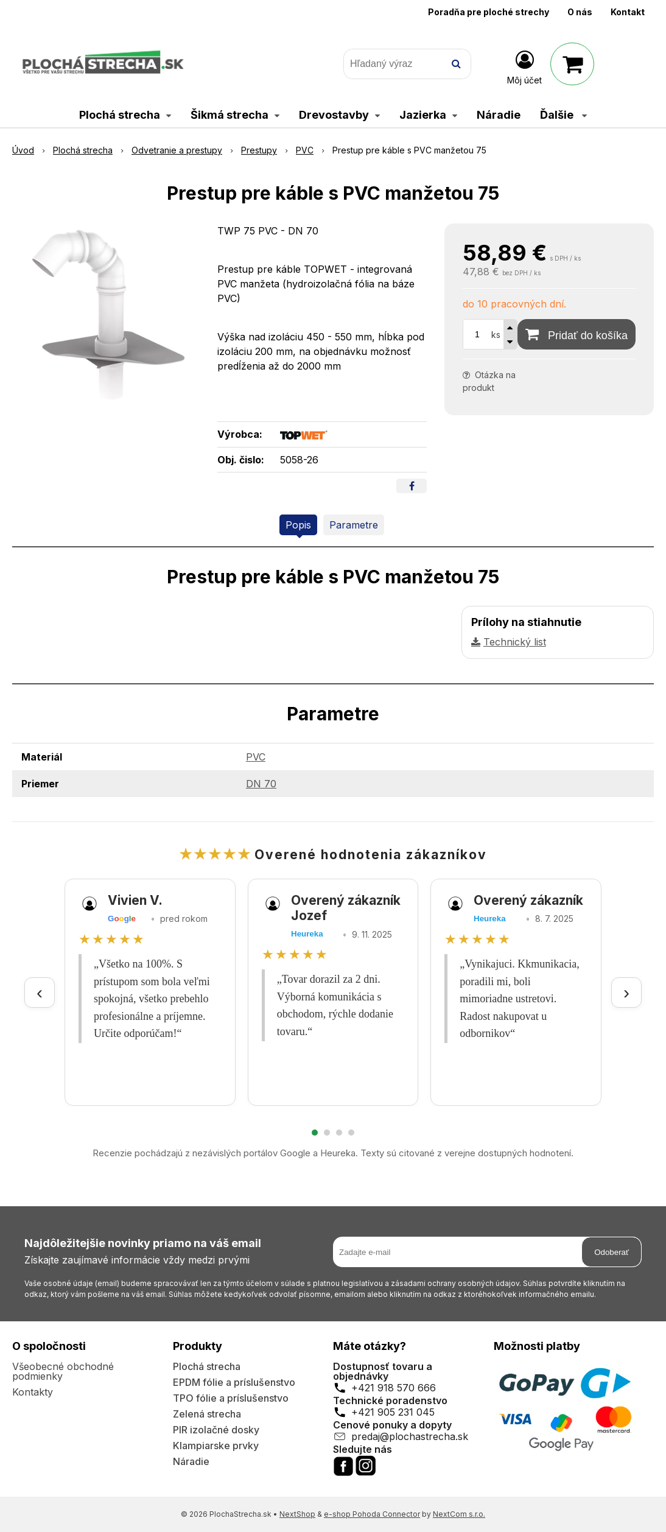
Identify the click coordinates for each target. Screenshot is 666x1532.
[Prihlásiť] (524, 66)
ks (495, 334)
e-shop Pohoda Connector (372, 1514)
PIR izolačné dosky (216, 1430)
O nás (579, 12)
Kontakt (628, 12)
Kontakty (32, 1392)
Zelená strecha (207, 1414)
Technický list (514, 642)
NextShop (297, 1514)
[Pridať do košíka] (576, 334)
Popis (298, 525)
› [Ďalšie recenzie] (626, 992)
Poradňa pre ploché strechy (488, 12)
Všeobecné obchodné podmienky (63, 1371)
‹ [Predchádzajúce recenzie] (40, 992)
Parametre (353, 525)
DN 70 (261, 784)
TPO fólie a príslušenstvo (231, 1398)
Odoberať (611, 1252)
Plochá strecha (206, 1366)
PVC (255, 757)
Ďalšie (563, 114)
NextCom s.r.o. (459, 1514)
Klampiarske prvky (216, 1445)
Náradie (191, 1461)
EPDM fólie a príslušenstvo (234, 1382)
